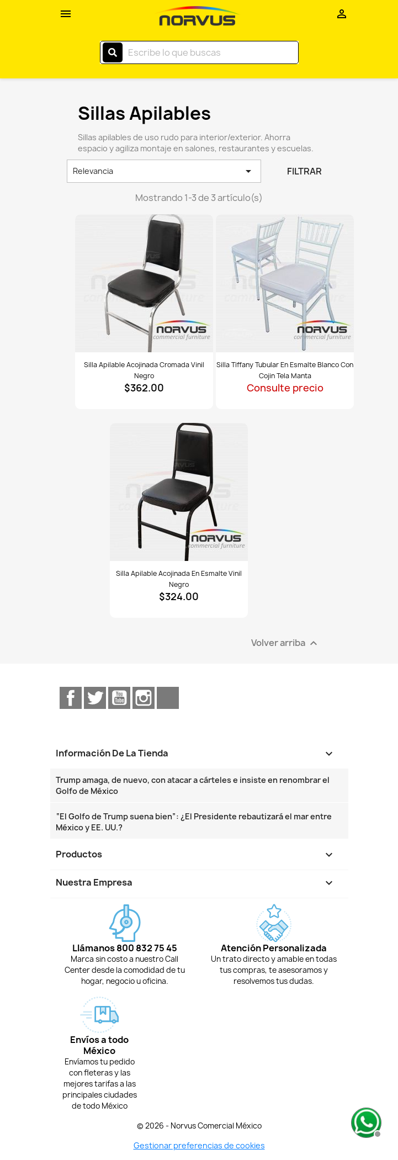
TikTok (168, 698)
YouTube (119, 698)
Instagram (143, 698)
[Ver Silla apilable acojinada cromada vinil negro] (144, 283)
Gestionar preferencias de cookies (199, 1145)
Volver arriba (285, 643)
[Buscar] (199, 52)
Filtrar (304, 171)
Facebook (71, 698)
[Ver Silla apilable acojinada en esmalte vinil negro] (179, 492)
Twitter (95, 698)
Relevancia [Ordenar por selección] (164, 171)
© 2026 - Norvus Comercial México (199, 1126)
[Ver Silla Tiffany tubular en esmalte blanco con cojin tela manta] (285, 283)
